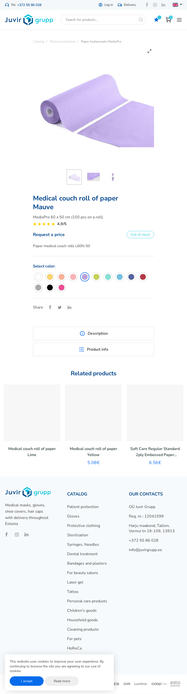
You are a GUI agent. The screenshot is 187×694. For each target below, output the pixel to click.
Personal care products (87, 601)
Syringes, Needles (83, 544)
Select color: (44, 266)
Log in (105, 5)
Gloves (73, 516)
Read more (62, 681)
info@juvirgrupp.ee (145, 550)
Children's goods (82, 610)
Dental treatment (82, 554)
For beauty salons (82, 573)
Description (93, 333)
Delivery (127, 5)
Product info (93, 349)
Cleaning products (83, 629)
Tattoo (72, 591)
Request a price (49, 234)
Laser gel (75, 582)
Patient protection (83, 506)
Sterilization (77, 535)
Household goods (82, 620)
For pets (74, 639)
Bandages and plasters (87, 563)
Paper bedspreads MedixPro (101, 41)
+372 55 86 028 (29, 5)
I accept (26, 681)
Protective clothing (83, 525)
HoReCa (74, 648)
